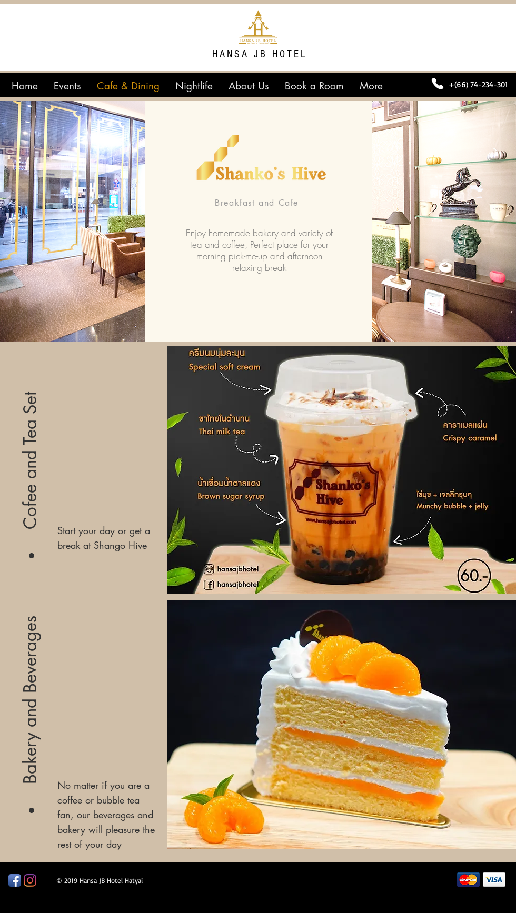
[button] (30, 444)
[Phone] (437, 83)
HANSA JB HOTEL (259, 54)
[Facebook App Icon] (14, 880)
